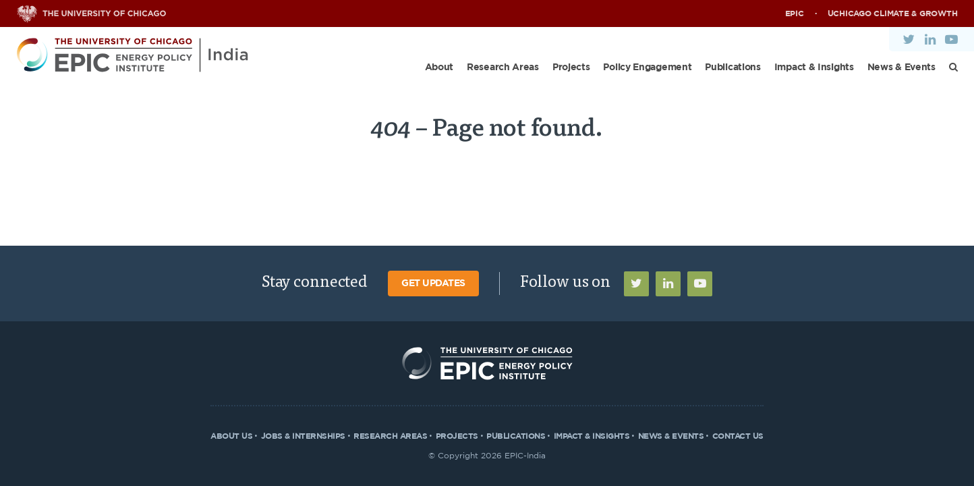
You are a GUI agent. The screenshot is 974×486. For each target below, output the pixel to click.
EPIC (794, 13)
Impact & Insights (814, 67)
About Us (231, 436)
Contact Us (738, 436)
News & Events (901, 67)
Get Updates (433, 283)
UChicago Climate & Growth (893, 13)
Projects (571, 67)
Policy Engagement (647, 67)
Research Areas (503, 67)
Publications (732, 67)
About (439, 67)
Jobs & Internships (303, 436)
